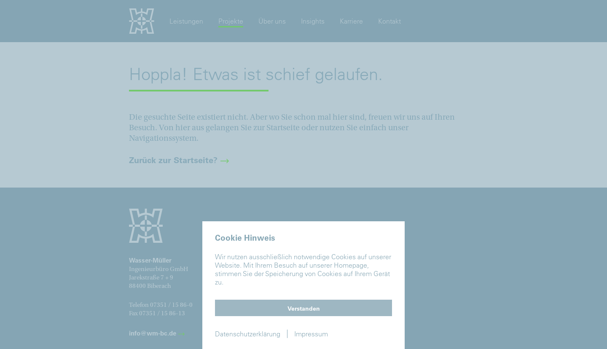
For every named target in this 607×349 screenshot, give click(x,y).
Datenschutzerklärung (247, 334)
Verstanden (303, 308)
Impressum (311, 334)
